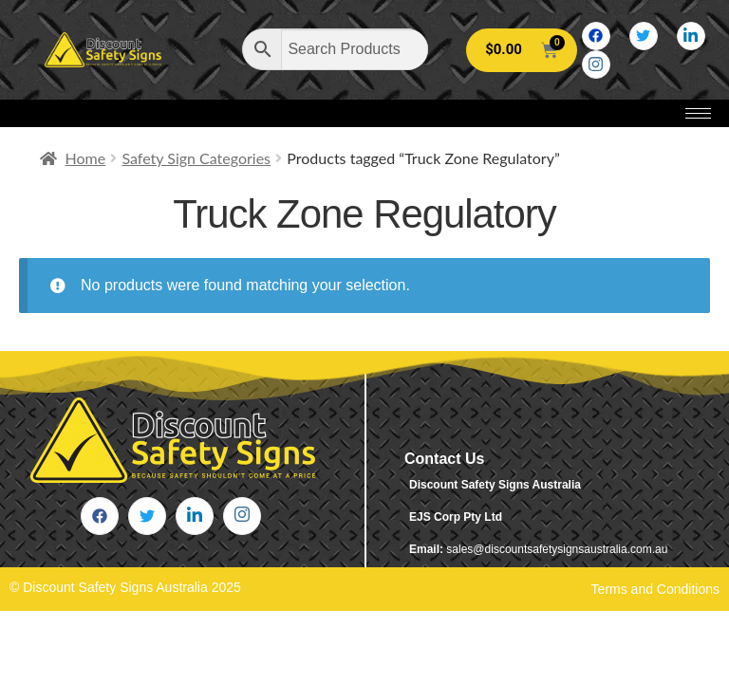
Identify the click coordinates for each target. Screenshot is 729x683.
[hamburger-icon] (698, 113)
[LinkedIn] (691, 36)
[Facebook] (596, 36)
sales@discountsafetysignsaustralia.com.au (556, 549)
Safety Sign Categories (196, 158)
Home (85, 158)
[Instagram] (596, 64)
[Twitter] (643, 36)
